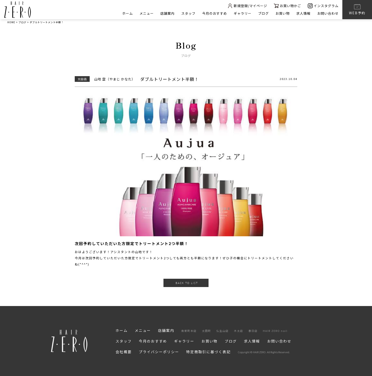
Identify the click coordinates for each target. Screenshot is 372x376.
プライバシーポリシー (159, 351)
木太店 (238, 331)
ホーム (127, 13)
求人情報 (303, 13)
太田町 (206, 331)
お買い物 (282, 13)
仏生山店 (222, 331)
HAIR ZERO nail (275, 331)
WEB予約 (357, 9)
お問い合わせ (328, 13)
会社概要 (124, 351)
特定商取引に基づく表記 (208, 351)
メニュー (147, 13)
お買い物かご (287, 5)
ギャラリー (242, 13)
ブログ (263, 13)
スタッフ (188, 13)
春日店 (253, 331)
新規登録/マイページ (247, 5)
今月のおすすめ (214, 13)
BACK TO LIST (187, 283)
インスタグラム (323, 5)
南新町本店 (189, 331)
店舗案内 (167, 13)
